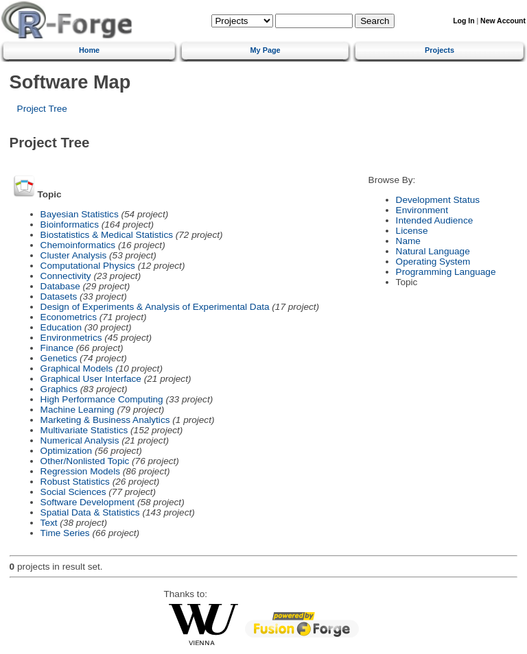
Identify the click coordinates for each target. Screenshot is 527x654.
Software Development (87, 502)
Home (89, 50)
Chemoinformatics (78, 245)
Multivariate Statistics (84, 430)
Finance (56, 348)
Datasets (59, 296)
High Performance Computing (101, 399)
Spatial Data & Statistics (90, 512)
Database (60, 286)
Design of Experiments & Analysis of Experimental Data (155, 307)
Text (49, 523)
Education (61, 327)
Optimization (66, 451)
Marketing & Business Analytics (105, 420)
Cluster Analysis (73, 255)
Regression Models (80, 471)
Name (408, 241)
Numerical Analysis (79, 440)
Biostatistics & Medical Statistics (106, 235)
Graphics (59, 389)
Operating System (433, 261)
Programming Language (446, 272)
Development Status (438, 200)
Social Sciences (73, 492)
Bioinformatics (69, 224)
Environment (422, 210)
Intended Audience (434, 220)
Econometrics (68, 317)
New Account (503, 21)
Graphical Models (76, 368)
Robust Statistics (75, 481)
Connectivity (65, 276)
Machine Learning (77, 409)
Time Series (65, 533)
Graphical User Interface (90, 379)
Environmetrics (71, 337)
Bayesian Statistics (79, 214)
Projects (439, 50)
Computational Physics (87, 266)
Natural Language (433, 251)
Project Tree (42, 109)
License (412, 231)
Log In (463, 21)
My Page (265, 50)
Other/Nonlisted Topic (85, 461)
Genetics (59, 358)
